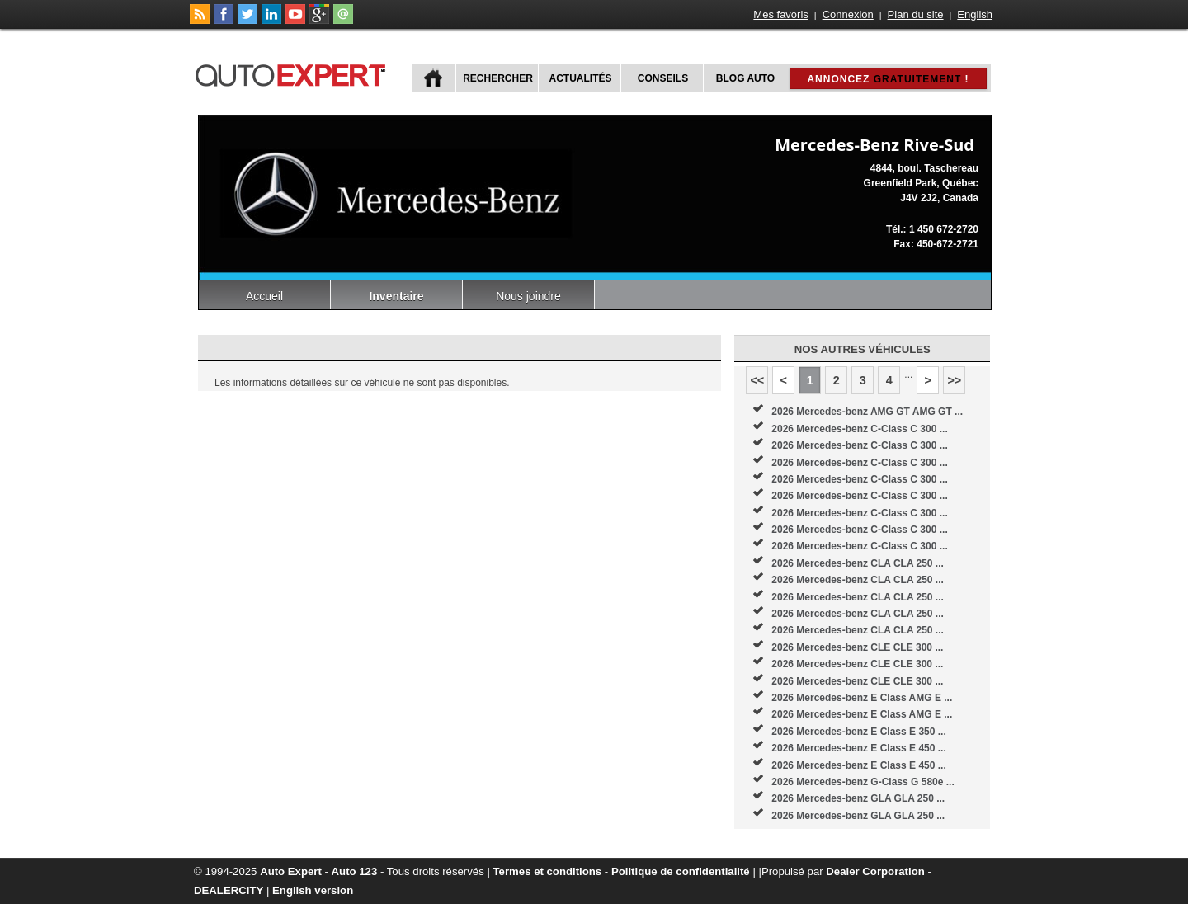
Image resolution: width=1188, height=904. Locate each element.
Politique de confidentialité (680, 871)
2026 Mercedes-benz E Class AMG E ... (861, 698)
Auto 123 (355, 871)
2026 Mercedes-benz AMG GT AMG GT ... (867, 411)
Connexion (848, 14)
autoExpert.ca (294, 73)
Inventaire (396, 296)
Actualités (580, 78)
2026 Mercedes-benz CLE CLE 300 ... (857, 647)
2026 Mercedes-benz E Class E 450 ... (858, 748)
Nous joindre (528, 296)
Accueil (264, 296)
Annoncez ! (888, 79)
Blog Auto (745, 78)
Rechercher (498, 78)
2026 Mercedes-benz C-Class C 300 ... (859, 429)
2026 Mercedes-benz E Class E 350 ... (858, 731)
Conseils (663, 78)
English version (312, 890)
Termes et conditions (547, 871)
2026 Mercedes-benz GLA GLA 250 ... (858, 798)
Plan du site (916, 14)
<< (757, 380)
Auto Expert (291, 871)
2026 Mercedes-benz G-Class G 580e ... (862, 782)
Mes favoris (780, 14)
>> (954, 380)
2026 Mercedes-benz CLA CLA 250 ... (857, 563)
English (974, 14)
